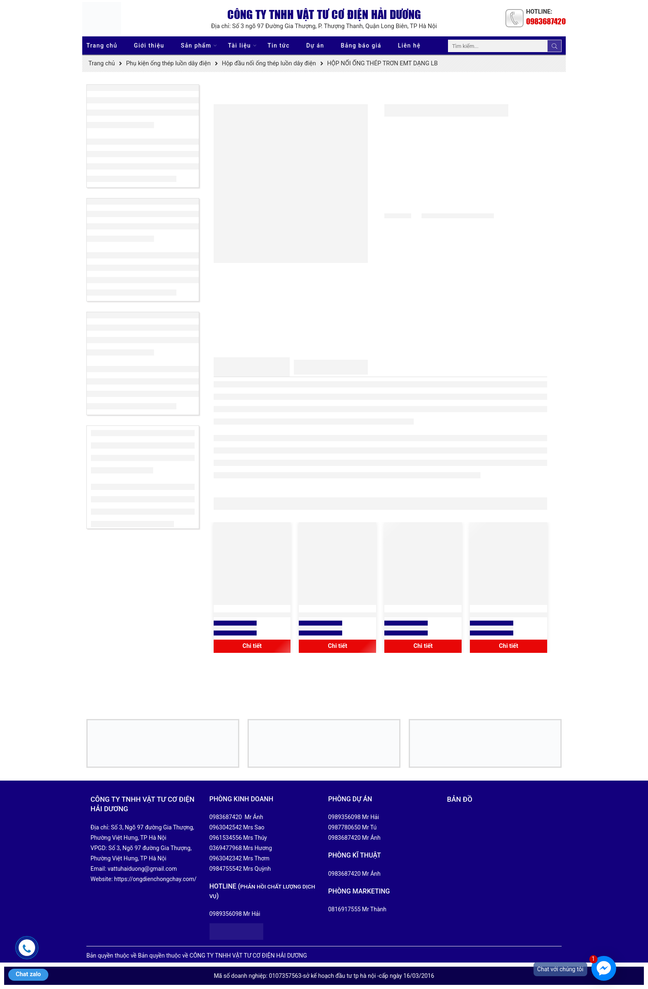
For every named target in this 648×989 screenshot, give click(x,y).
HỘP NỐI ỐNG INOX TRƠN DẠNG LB (508, 614)
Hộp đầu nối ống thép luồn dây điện (269, 63)
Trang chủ (101, 45)
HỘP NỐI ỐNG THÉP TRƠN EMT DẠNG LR (423, 614)
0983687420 (546, 21)
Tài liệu (239, 46)
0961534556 (226, 837)
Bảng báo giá (361, 45)
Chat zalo (28, 974)
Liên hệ (409, 45)
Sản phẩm (196, 46)
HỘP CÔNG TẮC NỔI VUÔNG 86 (337, 614)
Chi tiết (252, 646)
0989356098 (226, 913)
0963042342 (226, 858)
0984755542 (226, 868)
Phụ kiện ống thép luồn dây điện (168, 63)
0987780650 (344, 827)
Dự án (315, 45)
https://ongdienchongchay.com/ (155, 879)
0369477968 (226, 848)
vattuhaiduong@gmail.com (142, 868)
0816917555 (344, 909)
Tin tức (278, 45)
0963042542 (226, 827)
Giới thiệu (149, 45)
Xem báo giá (235, 628)
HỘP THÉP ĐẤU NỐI (251, 614)
